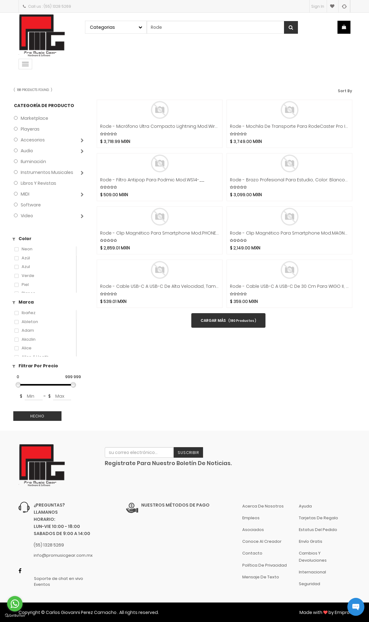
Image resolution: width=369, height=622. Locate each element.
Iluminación (33, 161)
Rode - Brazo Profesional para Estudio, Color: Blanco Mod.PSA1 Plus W (289, 180)
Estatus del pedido (318, 530)
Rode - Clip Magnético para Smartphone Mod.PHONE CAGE (159, 233)
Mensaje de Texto (260, 577)
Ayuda (305, 506)
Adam (28, 330)
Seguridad (309, 584)
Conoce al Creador (262, 541)
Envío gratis (310, 541)
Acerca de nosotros (263, 506)
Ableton (30, 322)
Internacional (312, 572)
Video (27, 216)
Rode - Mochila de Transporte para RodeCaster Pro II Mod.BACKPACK (289, 126)
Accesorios (33, 140)
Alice (27, 348)
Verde (28, 276)
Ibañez (29, 313)
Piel (25, 284)
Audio (27, 151)
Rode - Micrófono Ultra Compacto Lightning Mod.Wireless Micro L (159, 126)
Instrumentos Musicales (47, 172)
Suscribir (188, 452)
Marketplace (34, 118)
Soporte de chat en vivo (58, 578)
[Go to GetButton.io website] (15, 616)
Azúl (26, 258)
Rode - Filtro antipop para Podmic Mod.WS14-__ (152, 180)
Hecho (37, 416)
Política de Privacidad (264, 565)
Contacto (252, 553)
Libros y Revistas (38, 183)
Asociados (253, 530)
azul (26, 267)
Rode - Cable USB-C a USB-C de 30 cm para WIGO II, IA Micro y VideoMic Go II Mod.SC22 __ (289, 286)
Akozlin (29, 339)
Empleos (251, 518)
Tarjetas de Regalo (318, 518)
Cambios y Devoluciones (313, 556)
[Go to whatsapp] (15, 603)
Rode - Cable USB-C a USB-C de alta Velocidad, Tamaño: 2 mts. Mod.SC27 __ (159, 286)
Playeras (30, 129)
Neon (27, 249)
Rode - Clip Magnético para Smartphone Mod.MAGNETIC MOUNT (289, 233)
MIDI (25, 194)
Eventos (42, 584)
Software (31, 205)
